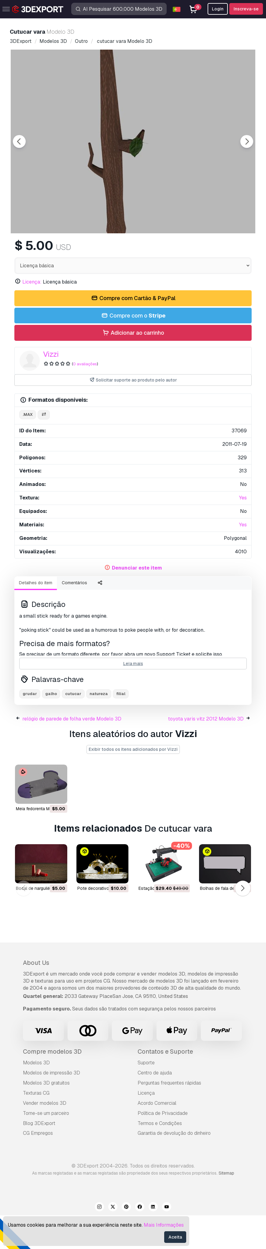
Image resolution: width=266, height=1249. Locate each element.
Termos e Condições (160, 1157)
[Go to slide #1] (94, 249)
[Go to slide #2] (133, 249)
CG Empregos (38, 1167)
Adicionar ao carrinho (133, 367)
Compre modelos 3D (52, 1085)
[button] (242, 921)
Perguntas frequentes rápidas (169, 1116)
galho (51, 727)
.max (28, 448)
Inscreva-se (246, 9)
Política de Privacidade (163, 1147)
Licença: (32, 315)
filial (120, 727)
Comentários (74, 616)
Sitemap (226, 1206)
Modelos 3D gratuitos (46, 1116)
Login (218, 9)
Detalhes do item (35, 616)
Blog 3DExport (39, 1157)
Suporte (146, 1096)
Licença (146, 1126)
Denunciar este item (137, 601)
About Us (36, 996)
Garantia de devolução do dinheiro (174, 1167)
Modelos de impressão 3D (51, 1106)
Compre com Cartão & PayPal (133, 332)
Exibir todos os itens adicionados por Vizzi (133, 783)
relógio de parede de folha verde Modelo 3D (71, 752)
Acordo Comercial (157, 1137)
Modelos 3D (36, 1096)
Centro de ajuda (155, 1106)
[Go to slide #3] (172, 249)
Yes (243, 531)
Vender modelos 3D (44, 1137)
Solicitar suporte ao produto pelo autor (133, 414)
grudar (30, 727)
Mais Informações (164, 1225)
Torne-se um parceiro (46, 1147)
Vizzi (51, 388)
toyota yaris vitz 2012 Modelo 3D (206, 752)
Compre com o (133, 349)
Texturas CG (36, 1126)
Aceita (175, 1237)
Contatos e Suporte (165, 1085)
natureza (99, 727)
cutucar (73, 727)
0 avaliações (85, 397)
